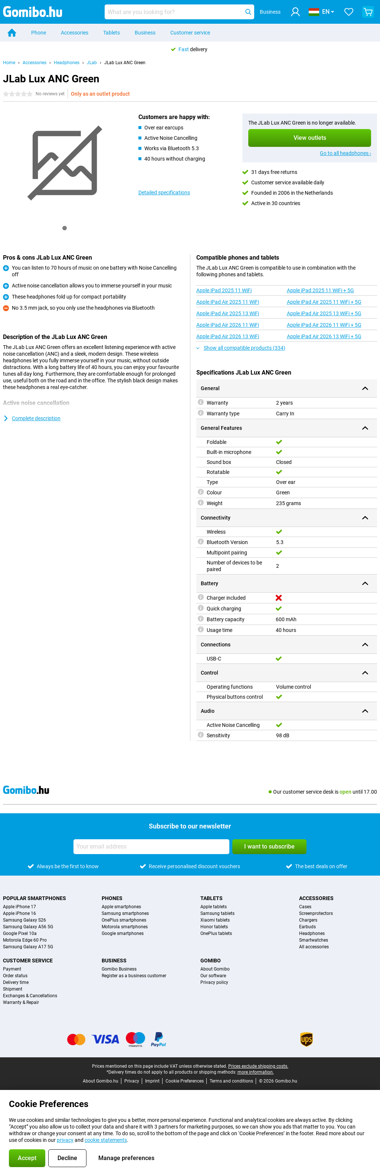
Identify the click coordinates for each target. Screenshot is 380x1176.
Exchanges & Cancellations (30, 995)
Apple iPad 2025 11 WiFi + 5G (320, 290)
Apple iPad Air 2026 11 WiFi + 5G (324, 325)
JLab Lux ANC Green (124, 62)
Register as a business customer (134, 975)
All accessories (314, 946)
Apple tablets (213, 906)
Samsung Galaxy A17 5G (28, 946)
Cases (305, 906)
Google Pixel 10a (20, 933)
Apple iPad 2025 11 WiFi (224, 290)
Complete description (31, 418)
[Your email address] (151, 846)
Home (9, 62)
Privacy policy (214, 982)
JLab (92, 62)
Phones (112, 898)
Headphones (66, 62)
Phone (38, 33)
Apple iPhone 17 (19, 906)
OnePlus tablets (216, 933)
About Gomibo (215, 969)
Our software (213, 975)
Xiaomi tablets (215, 920)
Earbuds (307, 926)
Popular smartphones (34, 898)
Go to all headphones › (345, 153)
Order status (15, 975)
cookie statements (106, 1140)
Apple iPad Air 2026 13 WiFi (227, 336)
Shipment (12, 989)
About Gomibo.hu (100, 1081)
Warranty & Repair (21, 1002)
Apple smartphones (121, 906)
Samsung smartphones (125, 913)
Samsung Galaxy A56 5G (28, 926)
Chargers (308, 920)
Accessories (74, 33)
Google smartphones (123, 933)
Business (145, 33)
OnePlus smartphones (124, 920)
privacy (65, 1140)
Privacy (131, 1081)
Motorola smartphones (125, 926)
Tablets (111, 33)
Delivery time (16, 982)
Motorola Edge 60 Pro (25, 940)
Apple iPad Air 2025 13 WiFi (227, 313)
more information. (256, 1072)
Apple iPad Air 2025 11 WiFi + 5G (324, 302)
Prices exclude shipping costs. (258, 1066)
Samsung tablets (217, 913)
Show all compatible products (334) (240, 348)
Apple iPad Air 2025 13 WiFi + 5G (324, 313)
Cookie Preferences (185, 1081)
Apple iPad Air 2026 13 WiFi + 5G (324, 336)
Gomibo (210, 960)
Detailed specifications (164, 192)
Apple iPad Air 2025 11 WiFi (227, 302)
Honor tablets (214, 926)
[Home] (12, 33)
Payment (12, 969)
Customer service (190, 33)
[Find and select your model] (179, 11)
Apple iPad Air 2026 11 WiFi (227, 325)
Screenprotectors (316, 913)
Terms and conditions (231, 1081)
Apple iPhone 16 (19, 913)
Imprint (152, 1081)
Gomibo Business (119, 969)
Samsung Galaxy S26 (24, 920)
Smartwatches (313, 940)
